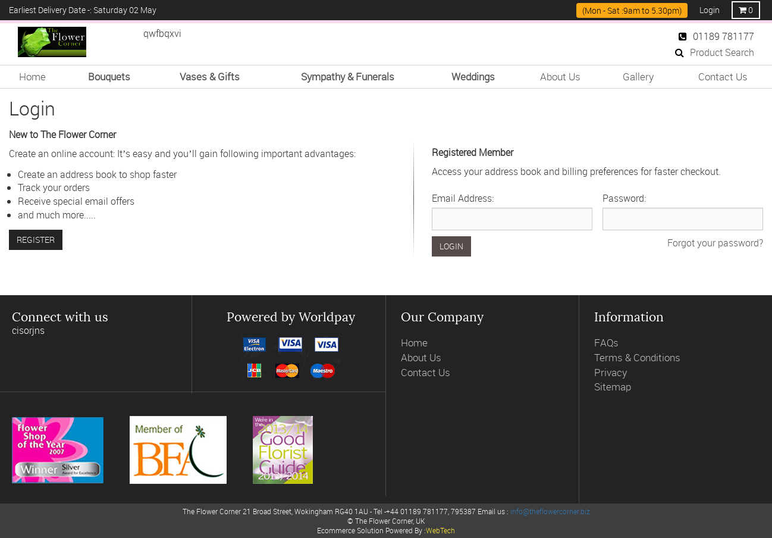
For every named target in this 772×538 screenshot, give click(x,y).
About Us (560, 76)
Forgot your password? (715, 242)
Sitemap (612, 386)
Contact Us (723, 76)
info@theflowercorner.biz (550, 511)
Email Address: (463, 198)
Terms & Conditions (637, 357)
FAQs (606, 342)
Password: (624, 198)
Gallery (638, 76)
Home (32, 76)
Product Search (714, 52)
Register (36, 239)
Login (709, 9)
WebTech (440, 530)
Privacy (610, 372)
